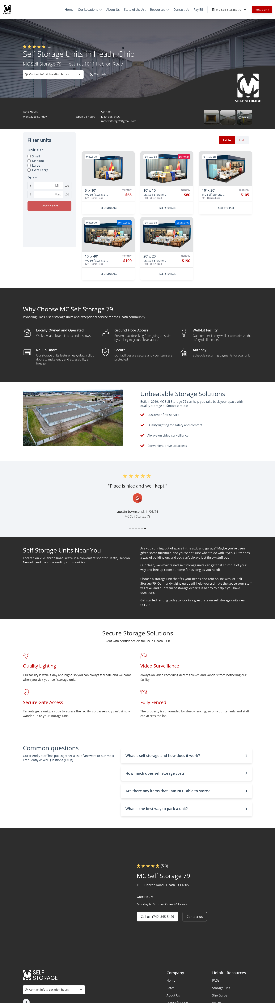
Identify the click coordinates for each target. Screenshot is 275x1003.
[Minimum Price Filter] (48, 185)
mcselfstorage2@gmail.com (118, 121)
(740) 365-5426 (110, 116)
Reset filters (49, 206)
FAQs (215, 980)
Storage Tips (221, 988)
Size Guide (219, 995)
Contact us (195, 917)
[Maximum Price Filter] (48, 194)
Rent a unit (262, 9)
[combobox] (53, 74)
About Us (173, 995)
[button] (97, 74)
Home (171, 980)
